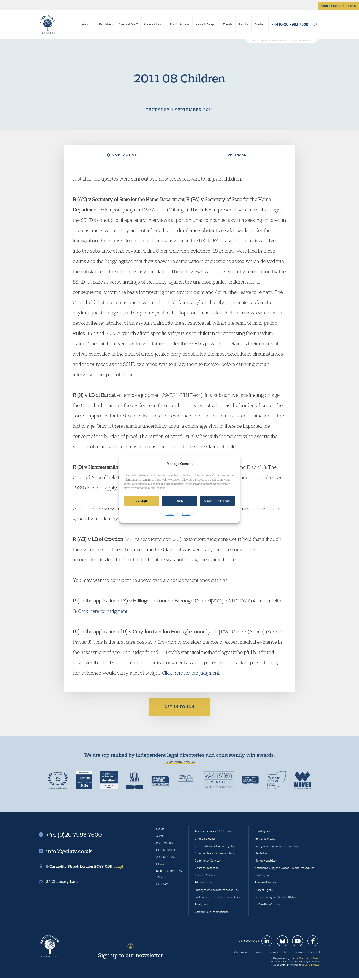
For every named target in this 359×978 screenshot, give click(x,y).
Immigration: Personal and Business (276, 846)
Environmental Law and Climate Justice (218, 897)
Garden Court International (211, 911)
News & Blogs (205, 24)
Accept (141, 501)
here (178, 673)
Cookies (170, 514)
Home (160, 829)
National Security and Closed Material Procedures (284, 868)
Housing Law (262, 831)
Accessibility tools (338, 6)
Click (167, 673)
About (86, 24)
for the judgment (201, 673)
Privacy (186, 514)
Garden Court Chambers (48, 24)
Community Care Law (208, 860)
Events (228, 24)
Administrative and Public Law (213, 831)
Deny (179, 501)
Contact (260, 24)
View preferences (217, 501)
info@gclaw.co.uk (69, 851)
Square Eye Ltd (310, 964)
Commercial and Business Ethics (214, 853)
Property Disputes (266, 882)
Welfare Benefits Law (267, 904)
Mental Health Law (266, 860)
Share (237, 155)
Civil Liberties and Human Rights (214, 846)
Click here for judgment (102, 611)
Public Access (180, 24)
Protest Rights (264, 890)
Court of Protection (207, 868)
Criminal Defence (205, 875)
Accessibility (241, 952)
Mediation (261, 853)
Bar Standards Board (307, 958)
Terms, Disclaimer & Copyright (302, 952)
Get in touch (179, 707)
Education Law (203, 882)
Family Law (201, 904)
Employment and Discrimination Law (217, 890)
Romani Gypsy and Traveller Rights (275, 897)
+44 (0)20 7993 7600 (289, 24)
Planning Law (263, 875)
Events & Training (169, 870)
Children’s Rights (205, 838)
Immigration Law (265, 838)
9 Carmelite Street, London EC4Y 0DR (84, 866)
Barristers (106, 24)
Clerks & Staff (128, 24)
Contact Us (122, 155)
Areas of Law (152, 24)
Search (316, 24)
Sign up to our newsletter (130, 955)
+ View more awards (179, 761)
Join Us (243, 24)
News (160, 863)
